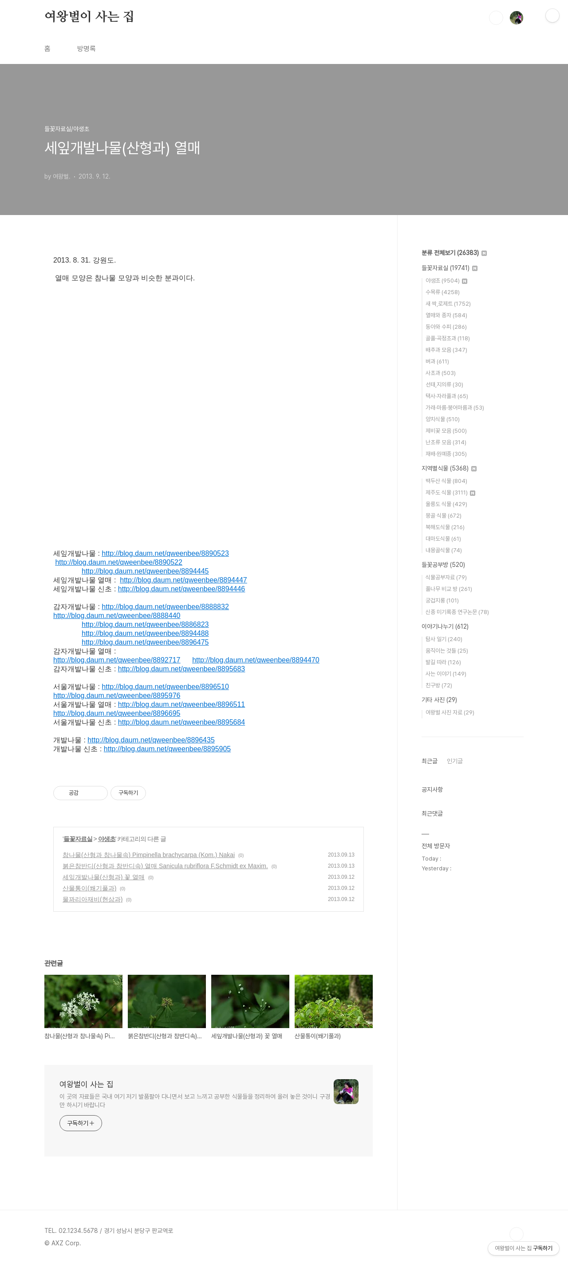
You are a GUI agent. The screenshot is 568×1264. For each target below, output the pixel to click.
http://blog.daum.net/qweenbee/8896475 (145, 642)
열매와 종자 (446, 315)
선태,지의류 (444, 384)
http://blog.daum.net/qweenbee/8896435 (150, 740)
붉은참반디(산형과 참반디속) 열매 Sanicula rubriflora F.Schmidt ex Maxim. (165, 865)
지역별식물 (449, 468)
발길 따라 (443, 662)
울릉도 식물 (446, 504)
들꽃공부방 (443, 564)
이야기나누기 (445, 626)
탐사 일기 (444, 639)
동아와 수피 (446, 326)
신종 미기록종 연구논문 (457, 612)
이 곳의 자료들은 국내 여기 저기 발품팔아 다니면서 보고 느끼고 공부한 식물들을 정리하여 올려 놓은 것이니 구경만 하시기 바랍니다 (194, 1100)
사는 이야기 (446, 673)
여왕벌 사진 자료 (450, 712)
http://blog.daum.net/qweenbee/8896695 (116, 713)
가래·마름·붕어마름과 (455, 407)
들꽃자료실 (77, 838)
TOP (516, 1234)
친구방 (439, 685)
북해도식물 (445, 527)
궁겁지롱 (442, 600)
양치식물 (443, 419)
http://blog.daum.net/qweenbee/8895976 (116, 695)
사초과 (441, 373)
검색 (496, 17)
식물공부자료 (446, 577)
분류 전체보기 (454, 252)
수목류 (443, 292)
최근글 (430, 761)
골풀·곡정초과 (448, 338)
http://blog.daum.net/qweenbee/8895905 (167, 749)
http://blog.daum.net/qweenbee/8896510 (165, 686)
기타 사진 (439, 699)
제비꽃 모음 (446, 430)
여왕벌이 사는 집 (89, 17)
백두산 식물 (446, 481)
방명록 (86, 48)
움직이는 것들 (447, 650)
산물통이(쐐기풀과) (89, 888)
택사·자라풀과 (447, 396)
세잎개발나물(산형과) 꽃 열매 (104, 877)
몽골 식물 (444, 515)
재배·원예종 (446, 454)
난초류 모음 (446, 442)
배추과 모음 (446, 350)
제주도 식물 (450, 492)
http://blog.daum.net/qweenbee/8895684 (181, 722)
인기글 (455, 761)
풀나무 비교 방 (449, 589)
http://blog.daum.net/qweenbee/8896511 (181, 704)
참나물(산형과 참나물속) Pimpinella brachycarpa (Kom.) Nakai (149, 854)
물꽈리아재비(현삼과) (92, 899)
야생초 (106, 838)
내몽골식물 (444, 550)
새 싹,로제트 (448, 303)
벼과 (437, 361)
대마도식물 (443, 538)
